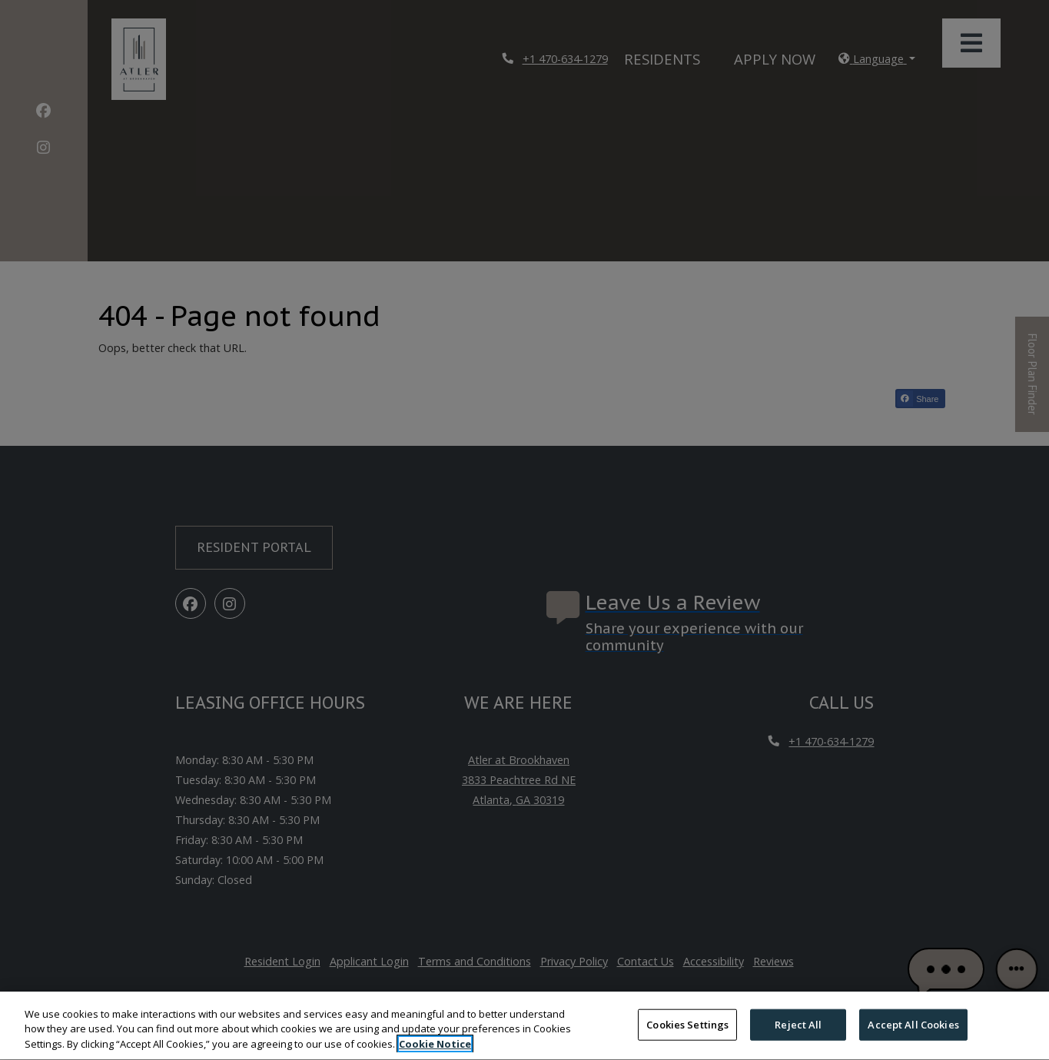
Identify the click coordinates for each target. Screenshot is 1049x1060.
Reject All (798, 1037)
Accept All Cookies (913, 1037)
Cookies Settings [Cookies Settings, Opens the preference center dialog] (687, 1037)
